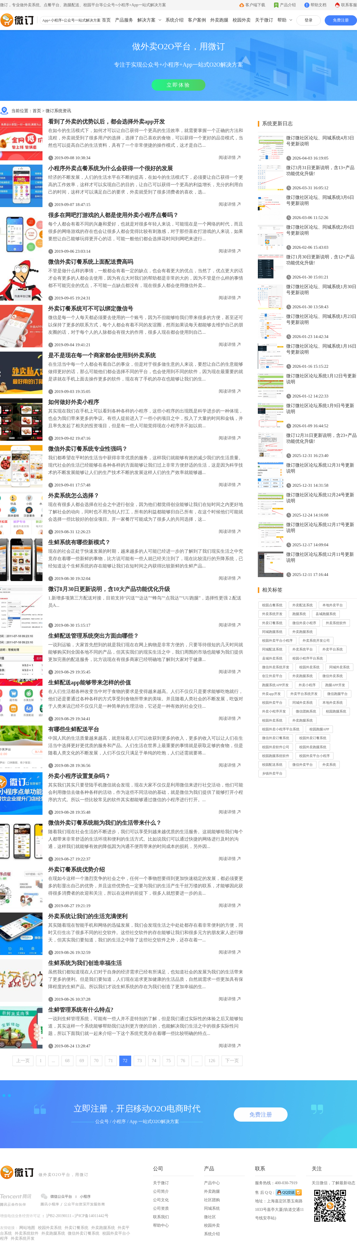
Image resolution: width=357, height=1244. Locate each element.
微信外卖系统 (332, 676)
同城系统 (212, 1208)
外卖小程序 (307, 685)
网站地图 (27, 1228)
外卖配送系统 (302, 605)
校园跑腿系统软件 (275, 756)
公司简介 (161, 1191)
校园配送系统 (272, 765)
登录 (309, 20)
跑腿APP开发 (335, 685)
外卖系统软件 (336, 623)
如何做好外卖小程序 (73, 402)
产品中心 (212, 1183)
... (53, 1060)
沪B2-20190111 (59, 1216)
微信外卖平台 (302, 765)
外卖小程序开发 (274, 711)
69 (82, 1060)
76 (183, 1060)
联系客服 (349, 5)
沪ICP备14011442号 (91, 1216)
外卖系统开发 (272, 614)
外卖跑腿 (219, 20)
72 (125, 1060)
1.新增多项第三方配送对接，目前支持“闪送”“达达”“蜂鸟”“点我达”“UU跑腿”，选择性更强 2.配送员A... (144, 602)
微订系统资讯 (58, 111)
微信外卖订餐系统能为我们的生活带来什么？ (105, 823)
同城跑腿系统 (272, 632)
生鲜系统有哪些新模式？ (79, 542)
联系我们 (161, 1217)
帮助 (281, 20)
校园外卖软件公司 (275, 747)
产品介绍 (288, 5)
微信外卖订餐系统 (275, 738)
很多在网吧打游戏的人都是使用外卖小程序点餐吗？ (113, 215)
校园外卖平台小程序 (277, 641)
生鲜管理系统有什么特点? (80, 1010)
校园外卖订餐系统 (312, 738)
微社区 (210, 1217)
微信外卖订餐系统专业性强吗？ (88, 449)
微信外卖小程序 (304, 623)
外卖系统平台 (302, 649)
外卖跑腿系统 (302, 632)
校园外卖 (242, 20)
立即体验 (178, 85)
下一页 (232, 1060)
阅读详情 (227, 157)
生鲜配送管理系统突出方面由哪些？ (93, 636)
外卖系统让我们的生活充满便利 (88, 916)
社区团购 (212, 1200)
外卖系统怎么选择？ (73, 495)
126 (212, 1060)
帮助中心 (161, 1225)
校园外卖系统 (309, 667)
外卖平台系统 (332, 649)
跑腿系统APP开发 (275, 685)
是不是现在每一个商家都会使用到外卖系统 (102, 355)
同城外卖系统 (339, 667)
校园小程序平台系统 (307, 658)
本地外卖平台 (332, 605)
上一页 (23, 1060)
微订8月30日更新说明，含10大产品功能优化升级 (109, 589)
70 (96, 1060)
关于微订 (264, 20)
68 (67, 1060)
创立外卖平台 (272, 676)
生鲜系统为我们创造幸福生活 (85, 963)
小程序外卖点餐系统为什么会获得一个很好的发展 (110, 168)
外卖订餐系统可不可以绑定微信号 (90, 308)
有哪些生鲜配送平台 (73, 729)
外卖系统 (329, 765)
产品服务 (124, 20)
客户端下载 (255, 5)
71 (111, 1060)
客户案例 (197, 20)
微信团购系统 (306, 711)
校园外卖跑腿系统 (312, 747)
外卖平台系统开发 (304, 694)
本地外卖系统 (332, 703)
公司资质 (161, 1208)
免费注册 (341, 20)
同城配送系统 (272, 649)
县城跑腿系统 (326, 614)
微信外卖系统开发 (275, 667)
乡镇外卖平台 (272, 773)
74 (154, 1060)
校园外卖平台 (272, 703)
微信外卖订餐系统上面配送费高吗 (90, 262)
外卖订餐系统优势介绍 (76, 869)
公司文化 (161, 1200)
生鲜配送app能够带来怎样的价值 (89, 682)
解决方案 (146, 20)
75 (168, 1060)
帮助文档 (318, 5)
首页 (106, 20)
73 (139, 1060)
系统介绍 (174, 20)
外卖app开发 (271, 694)
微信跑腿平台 (337, 694)
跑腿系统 (299, 614)
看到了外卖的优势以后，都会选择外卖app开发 (106, 121)
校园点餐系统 (272, 605)
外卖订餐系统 (272, 623)
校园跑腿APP (319, 729)
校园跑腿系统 (336, 711)
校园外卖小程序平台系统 (280, 729)
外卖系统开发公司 (316, 641)
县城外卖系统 (272, 658)
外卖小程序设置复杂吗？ (79, 776)
